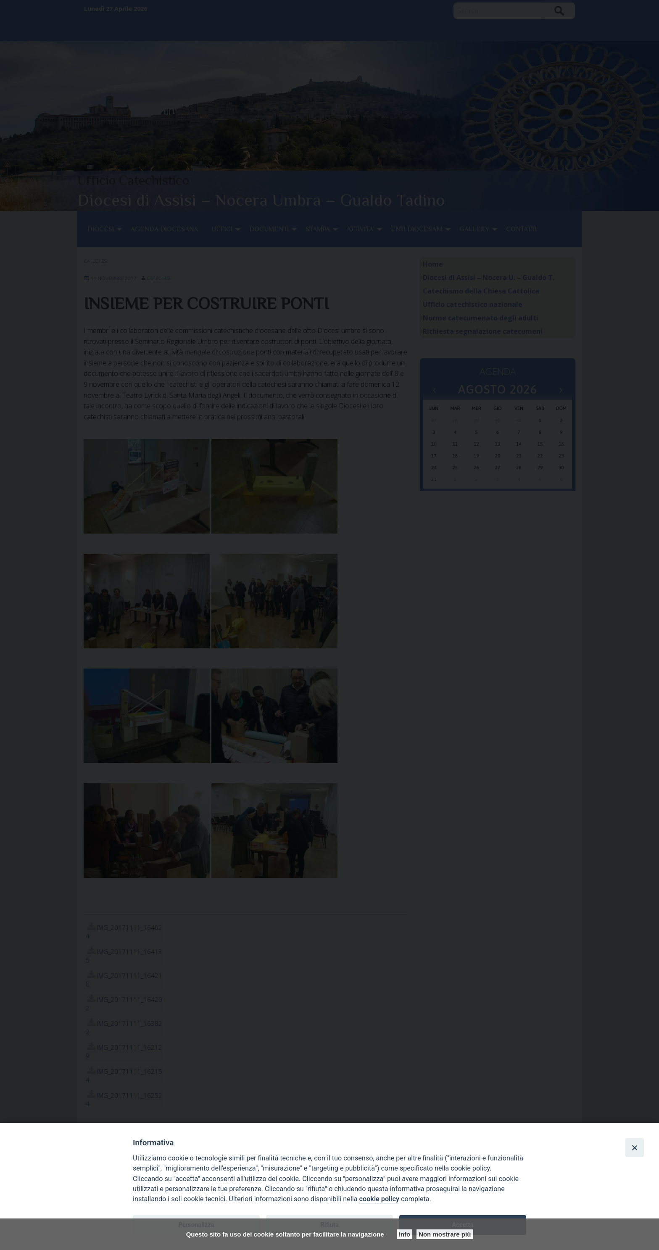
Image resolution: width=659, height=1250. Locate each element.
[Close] (634, 1147)
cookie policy (379, 1199)
